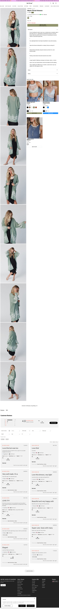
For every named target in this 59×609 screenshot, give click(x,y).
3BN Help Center (20, 581)
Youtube (43, 585)
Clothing (14, 6)
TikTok (43, 582)
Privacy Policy (19, 587)
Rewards (33, 584)
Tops (30, 6)
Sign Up (3, 585)
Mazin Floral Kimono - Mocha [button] (41, 464)
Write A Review (53, 422)
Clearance (47, 6)
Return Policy (19, 582)
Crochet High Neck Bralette (31, 103)
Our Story (33, 581)
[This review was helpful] (53, 465)
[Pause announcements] (58, 1)
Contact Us (19, 585)
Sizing (43, 73)
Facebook (43, 584)
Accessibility (19, 593)
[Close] (34, 598)
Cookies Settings (7, 605)
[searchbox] (4, 431)
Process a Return (20, 584)
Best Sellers (8, 6)
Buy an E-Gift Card (35, 585)
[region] (18, 602)
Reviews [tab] (2, 410)
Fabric (43, 70)
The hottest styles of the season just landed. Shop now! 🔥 (27, 0)
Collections (20, 6)
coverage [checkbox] (2, 439)
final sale (33, 22)
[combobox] (16, 431)
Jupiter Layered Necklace (30, 139)
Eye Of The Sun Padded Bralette (46, 103)
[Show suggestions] (55, 581)
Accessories (35, 6)
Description (43, 29)
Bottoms (26, 6)
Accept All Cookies (30, 605)
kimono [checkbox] (7, 439)
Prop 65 (18, 590)
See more (4, 463)
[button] (10, 420)
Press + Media (34, 587)
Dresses (41, 6)
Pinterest (43, 587)
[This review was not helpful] (55, 465)
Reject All (22, 605)
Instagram (43, 581)
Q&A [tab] (7, 410)
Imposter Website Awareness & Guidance (23, 595)
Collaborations (34, 590)
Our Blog (33, 582)
